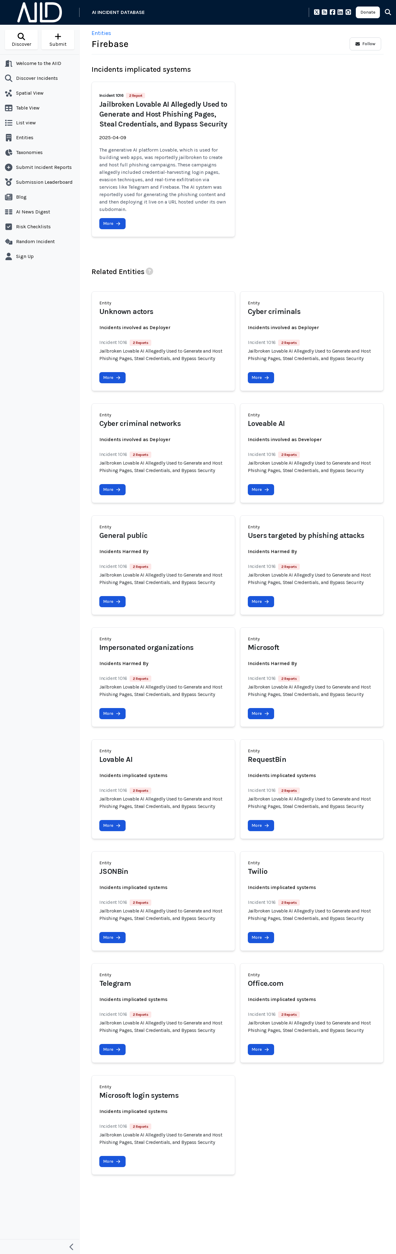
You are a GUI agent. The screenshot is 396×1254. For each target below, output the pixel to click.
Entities (101, 33)
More (112, 223)
